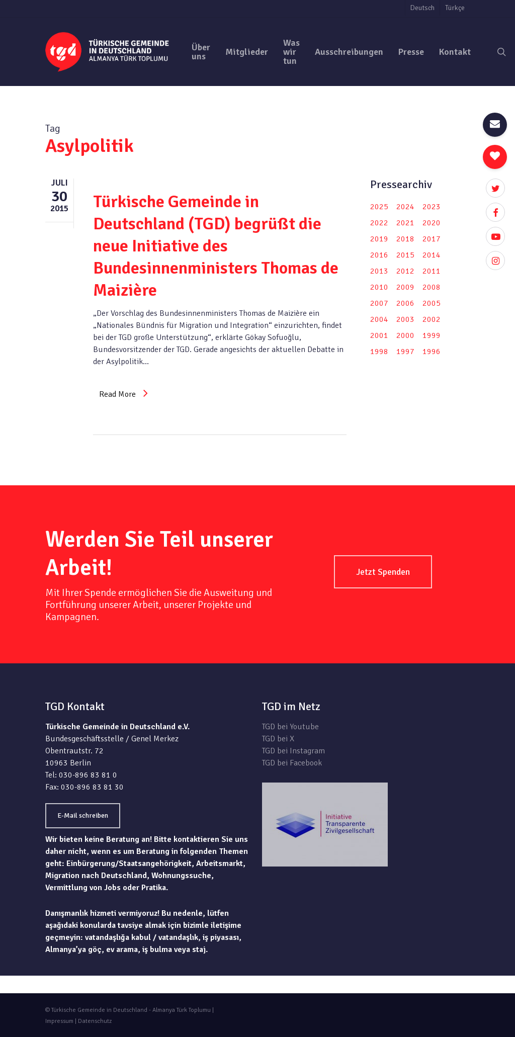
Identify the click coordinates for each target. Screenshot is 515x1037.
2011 (431, 271)
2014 (431, 255)
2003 (405, 319)
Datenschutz (95, 1021)
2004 (379, 319)
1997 (405, 352)
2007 (379, 303)
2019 (379, 239)
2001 (379, 335)
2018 (405, 239)
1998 (379, 352)
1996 (431, 352)
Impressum (59, 1021)
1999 (431, 335)
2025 (379, 207)
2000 (405, 335)
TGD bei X (278, 739)
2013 (379, 271)
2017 (431, 239)
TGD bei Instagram (293, 751)
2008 (431, 287)
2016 (379, 255)
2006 (405, 303)
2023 (431, 207)
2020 (431, 223)
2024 (405, 207)
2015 (405, 255)
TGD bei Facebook (292, 763)
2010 (379, 287)
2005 (431, 303)
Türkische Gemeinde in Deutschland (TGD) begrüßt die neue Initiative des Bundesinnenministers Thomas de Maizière (215, 246)
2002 (431, 319)
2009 (405, 287)
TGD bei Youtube (290, 727)
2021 (405, 223)
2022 (379, 223)
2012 (405, 271)
